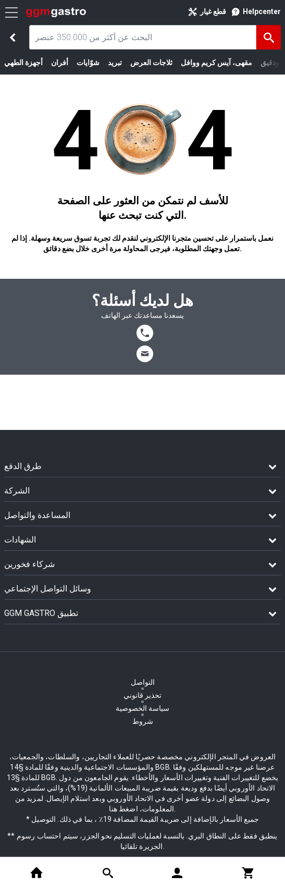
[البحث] (268, 37)
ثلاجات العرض (151, 62)
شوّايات (88, 62)
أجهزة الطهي (23, 62)
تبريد (115, 62)
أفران (59, 62)
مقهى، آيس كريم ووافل (216, 62)
